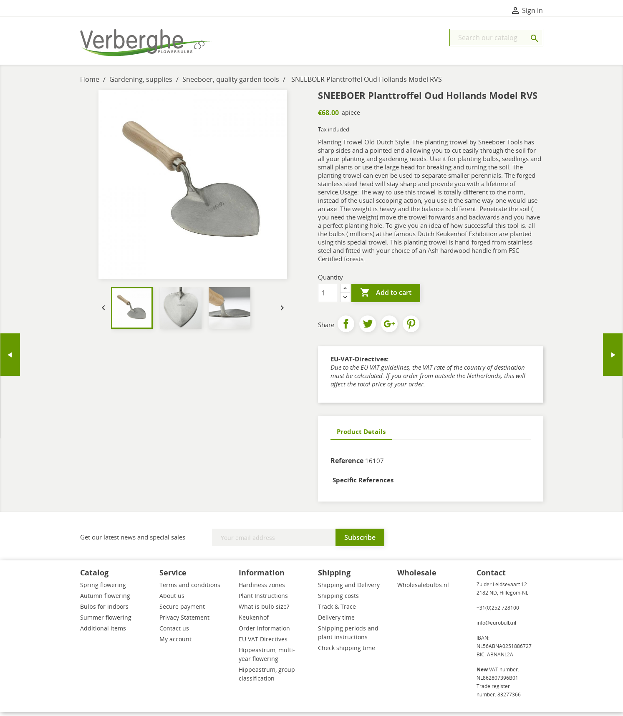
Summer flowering (105, 621)
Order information (264, 632)
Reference (346, 464)
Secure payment (182, 610)
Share (346, 327)
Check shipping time (346, 651)
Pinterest (411, 327)
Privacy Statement (184, 621)
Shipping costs (338, 599)
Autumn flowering (105, 599)
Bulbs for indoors (104, 610)
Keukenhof (254, 621)
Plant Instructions (263, 599)
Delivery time (336, 621)
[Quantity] (328, 296)
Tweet (367, 327)
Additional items (103, 632)
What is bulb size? (264, 610)
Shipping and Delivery (349, 588)
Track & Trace (337, 610)
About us (171, 599)
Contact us (174, 632)
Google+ (389, 327)
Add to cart (385, 296)
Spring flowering (103, 588)
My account (175, 643)
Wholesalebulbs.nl (423, 588)
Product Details (361, 435)
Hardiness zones (262, 588)
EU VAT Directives (263, 643)
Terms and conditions (189, 588)
